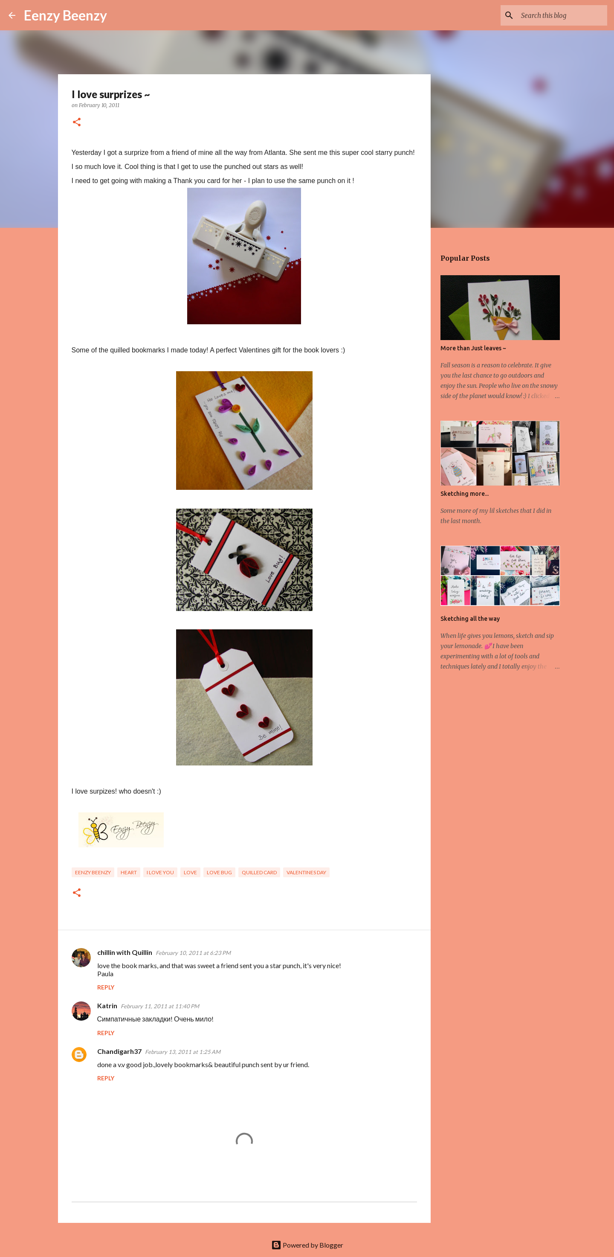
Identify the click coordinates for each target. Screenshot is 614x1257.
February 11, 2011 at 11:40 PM (160, 1006)
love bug (219, 872)
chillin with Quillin (124, 952)
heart (129, 872)
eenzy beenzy (93, 872)
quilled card (259, 872)
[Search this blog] (562, 15)
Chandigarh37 (119, 1051)
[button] (77, 122)
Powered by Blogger (307, 1245)
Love (190, 872)
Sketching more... (464, 493)
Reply (105, 987)
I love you (160, 872)
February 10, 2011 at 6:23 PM (193, 952)
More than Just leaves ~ (473, 348)
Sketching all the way (470, 618)
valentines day (306, 872)
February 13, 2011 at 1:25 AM (182, 1051)
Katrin (107, 1005)
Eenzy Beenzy (65, 15)
